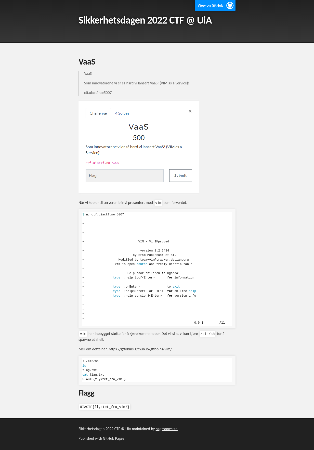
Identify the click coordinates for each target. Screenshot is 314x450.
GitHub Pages (113, 438)
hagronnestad (167, 428)
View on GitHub (210, 5)
